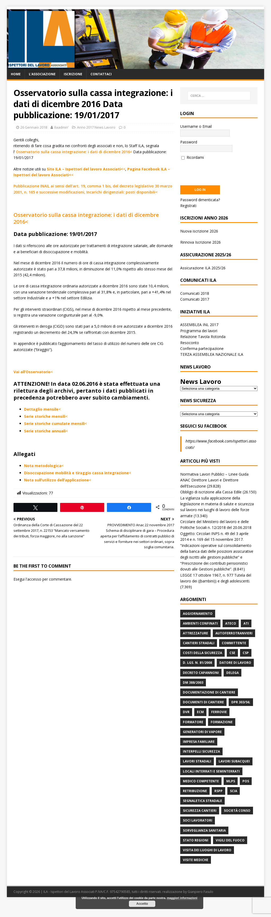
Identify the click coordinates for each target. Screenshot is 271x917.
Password (188, 141)
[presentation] (220, 171)
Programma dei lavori (198, 330)
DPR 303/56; (240, 702)
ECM (200, 712)
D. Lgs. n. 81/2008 (197, 662)
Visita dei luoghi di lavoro (207, 850)
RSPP (218, 791)
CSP (246, 653)
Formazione (222, 722)
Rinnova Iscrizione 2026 (200, 242)
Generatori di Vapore (202, 732)
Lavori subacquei (234, 761)
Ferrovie (219, 712)
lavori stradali (197, 761)
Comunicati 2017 (194, 299)
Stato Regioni (195, 840)
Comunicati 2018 (194, 293)
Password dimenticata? (200, 199)
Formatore (193, 722)
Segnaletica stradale (202, 800)
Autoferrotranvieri (233, 633)
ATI (246, 623)
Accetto (142, 904)
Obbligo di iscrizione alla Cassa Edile (211, 491)
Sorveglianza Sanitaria (204, 830)
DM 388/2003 (193, 682)
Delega (232, 672)
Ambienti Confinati (200, 623)
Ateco (230, 623)
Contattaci (101, 74)
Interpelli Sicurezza (201, 751)
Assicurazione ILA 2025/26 (202, 267)
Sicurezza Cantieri (199, 810)
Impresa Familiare (199, 741)
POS (245, 781)
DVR (186, 712)
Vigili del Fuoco (230, 840)
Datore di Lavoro (235, 662)
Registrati (188, 205)
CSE (232, 653)
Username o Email (196, 126)
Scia (233, 791)
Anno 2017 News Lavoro (96, 127)
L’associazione (42, 74)
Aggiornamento (198, 613)
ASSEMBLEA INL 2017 (199, 324)
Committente (234, 643)
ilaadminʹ (61, 127)
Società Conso (237, 810)
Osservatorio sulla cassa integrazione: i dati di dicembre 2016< (74, 151)
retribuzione (195, 791)
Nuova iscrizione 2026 (199, 231)
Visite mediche (195, 860)
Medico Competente (201, 781)
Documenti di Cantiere (203, 702)
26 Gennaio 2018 (33, 127)
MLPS (230, 781)
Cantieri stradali (198, 643)
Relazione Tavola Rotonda (202, 336)
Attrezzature (195, 633)
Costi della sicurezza (202, 653)
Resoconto (189, 342)
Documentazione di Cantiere (209, 692)
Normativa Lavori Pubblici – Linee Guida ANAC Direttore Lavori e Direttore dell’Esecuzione (214, 480)
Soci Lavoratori (197, 820)
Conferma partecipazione (202, 348)
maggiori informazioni (182, 898)
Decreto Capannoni (201, 672)
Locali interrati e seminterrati (211, 771)
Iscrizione (73, 74)
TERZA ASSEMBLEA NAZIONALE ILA (211, 354)
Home (16, 74)
